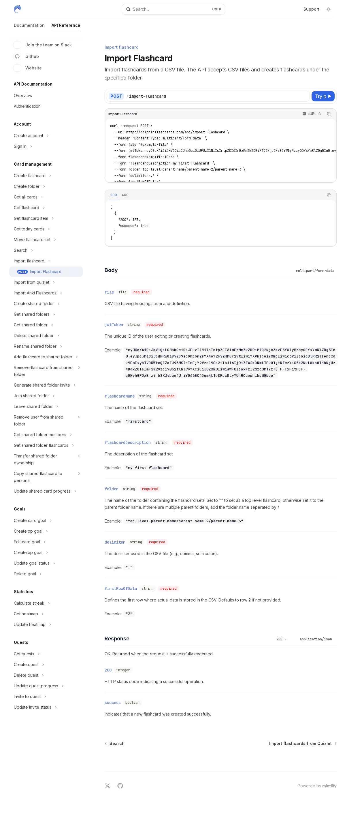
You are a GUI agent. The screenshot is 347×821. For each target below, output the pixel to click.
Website (28, 68)
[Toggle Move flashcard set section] (46, 239)
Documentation (29, 27)
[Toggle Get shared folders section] (46, 314)
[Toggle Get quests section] (46, 654)
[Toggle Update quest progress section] (46, 686)
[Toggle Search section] (46, 250)
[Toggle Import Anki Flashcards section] (46, 293)
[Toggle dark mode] (328, 9)
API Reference (66, 27)
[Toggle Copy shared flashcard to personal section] (46, 477)
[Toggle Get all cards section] (46, 197)
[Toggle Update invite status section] (46, 707)
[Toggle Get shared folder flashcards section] (46, 445)
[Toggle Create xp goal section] (46, 531)
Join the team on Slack (43, 44)
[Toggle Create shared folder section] (46, 303)
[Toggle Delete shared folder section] (46, 335)
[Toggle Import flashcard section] (46, 261)
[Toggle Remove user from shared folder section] (46, 420)
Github (26, 56)
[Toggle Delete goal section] (46, 574)
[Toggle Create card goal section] (46, 520)
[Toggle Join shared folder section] (46, 396)
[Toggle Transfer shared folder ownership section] (46, 459)
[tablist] (214, 195)
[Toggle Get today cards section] (46, 229)
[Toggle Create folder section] (46, 186)
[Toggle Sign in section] (46, 146)
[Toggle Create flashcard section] (46, 176)
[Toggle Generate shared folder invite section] (46, 385)
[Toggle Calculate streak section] (46, 603)
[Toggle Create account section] (46, 135)
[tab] (113, 195)
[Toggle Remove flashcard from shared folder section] (46, 371)
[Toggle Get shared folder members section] (46, 435)
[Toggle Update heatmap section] (46, 624)
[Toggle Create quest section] (46, 664)
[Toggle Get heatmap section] (46, 614)
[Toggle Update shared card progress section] (46, 491)
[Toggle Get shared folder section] (46, 325)
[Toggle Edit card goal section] (46, 542)
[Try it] (323, 96)
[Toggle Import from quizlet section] (46, 282)
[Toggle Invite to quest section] (46, 696)
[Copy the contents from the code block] (329, 114)
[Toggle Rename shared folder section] (46, 346)
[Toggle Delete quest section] (46, 675)
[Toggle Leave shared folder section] (46, 406)
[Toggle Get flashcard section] (46, 208)
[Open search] (173, 9)
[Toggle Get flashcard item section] (46, 218)
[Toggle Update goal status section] (46, 563)
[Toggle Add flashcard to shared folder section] (46, 357)
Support (311, 9)
